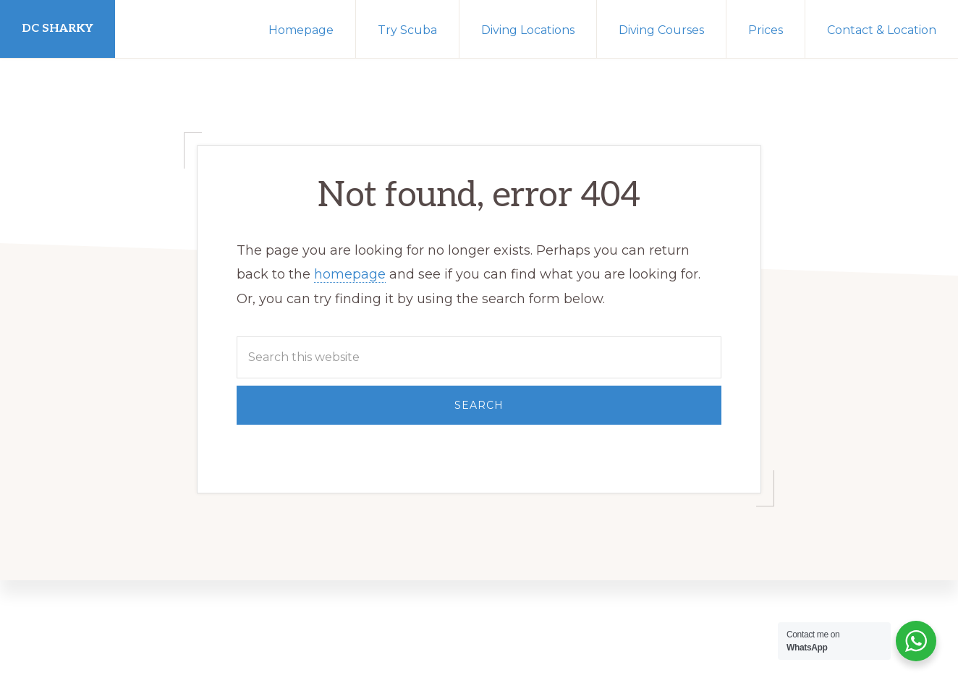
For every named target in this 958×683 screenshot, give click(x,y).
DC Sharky (57, 28)
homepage (350, 274)
